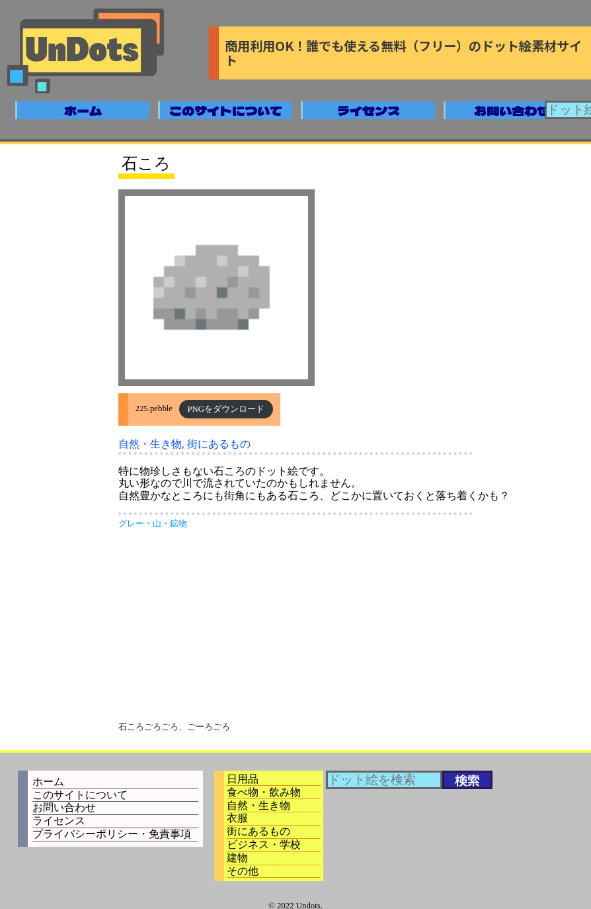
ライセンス (368, 110)
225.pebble (154, 409)
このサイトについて (225, 110)
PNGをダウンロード (225, 409)
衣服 (237, 818)
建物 (237, 857)
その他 (242, 871)
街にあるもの (219, 444)
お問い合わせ (511, 110)
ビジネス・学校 (264, 844)
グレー (131, 523)
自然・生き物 (150, 444)
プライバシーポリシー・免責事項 (111, 833)
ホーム (83, 110)
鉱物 (178, 523)
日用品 (242, 779)
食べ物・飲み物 (264, 792)
